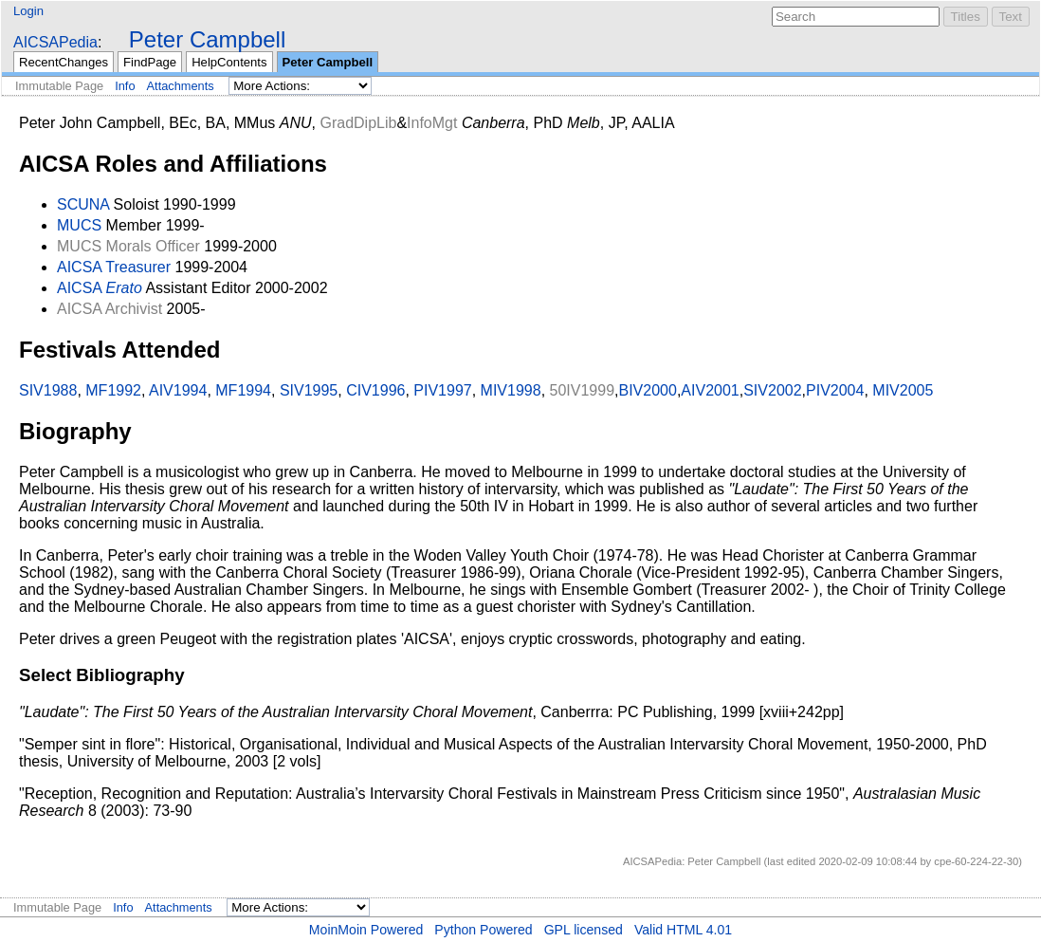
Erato (124, 288)
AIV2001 (710, 390)
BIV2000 (648, 390)
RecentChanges (63, 62)
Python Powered (483, 929)
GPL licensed (583, 929)
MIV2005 (902, 390)
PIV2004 (835, 390)
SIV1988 (48, 390)
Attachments (180, 86)
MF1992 (113, 390)
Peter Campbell (207, 39)
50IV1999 (582, 390)
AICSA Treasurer (114, 267)
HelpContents (229, 62)
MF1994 (243, 390)
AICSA (79, 288)
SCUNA (83, 204)
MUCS (79, 225)
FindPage (149, 62)
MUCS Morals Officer (128, 246)
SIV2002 (772, 390)
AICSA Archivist (109, 309)
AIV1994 (178, 390)
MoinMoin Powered (366, 929)
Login (28, 11)
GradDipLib (358, 123)
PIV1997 (442, 390)
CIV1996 (375, 390)
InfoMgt (432, 123)
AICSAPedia (55, 42)
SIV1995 (309, 390)
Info (125, 86)
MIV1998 (511, 390)
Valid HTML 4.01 (683, 929)
